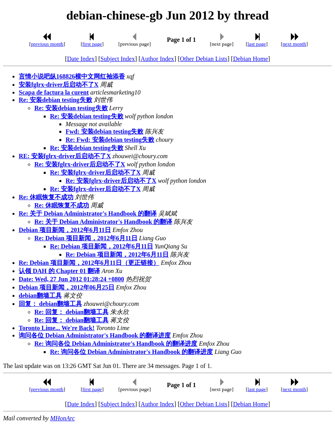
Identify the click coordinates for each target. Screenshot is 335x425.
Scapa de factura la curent (54, 92)
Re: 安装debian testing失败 (55, 99)
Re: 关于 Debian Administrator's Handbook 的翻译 (88, 213)
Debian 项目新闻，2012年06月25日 (66, 287)
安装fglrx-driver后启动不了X (58, 84)
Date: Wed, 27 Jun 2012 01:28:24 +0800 (71, 279)
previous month (47, 44)
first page (92, 44)
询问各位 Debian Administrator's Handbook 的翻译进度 (95, 335)
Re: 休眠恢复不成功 (46, 197)
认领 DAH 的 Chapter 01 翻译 (59, 271)
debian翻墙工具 (40, 295)
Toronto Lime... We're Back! (56, 328)
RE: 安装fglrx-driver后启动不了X (65, 156)
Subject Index (117, 58)
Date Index (81, 58)
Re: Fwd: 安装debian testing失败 (110, 139)
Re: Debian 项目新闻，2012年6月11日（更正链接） (89, 262)
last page (257, 44)
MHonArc (62, 418)
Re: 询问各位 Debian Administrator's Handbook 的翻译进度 (115, 343)
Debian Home (250, 58)
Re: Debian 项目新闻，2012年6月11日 (85, 238)
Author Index (157, 58)
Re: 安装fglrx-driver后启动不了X (79, 164)
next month (294, 44)
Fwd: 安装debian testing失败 (104, 131)
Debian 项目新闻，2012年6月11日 (65, 230)
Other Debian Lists (204, 58)
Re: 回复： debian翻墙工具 (71, 312)
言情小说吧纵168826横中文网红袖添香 (72, 76)
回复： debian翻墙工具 (50, 303)
